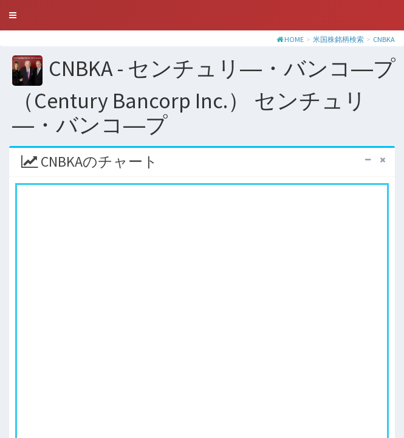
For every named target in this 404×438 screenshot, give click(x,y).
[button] (13, 15)
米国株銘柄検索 (338, 39)
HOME (294, 39)
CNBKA (384, 39)
